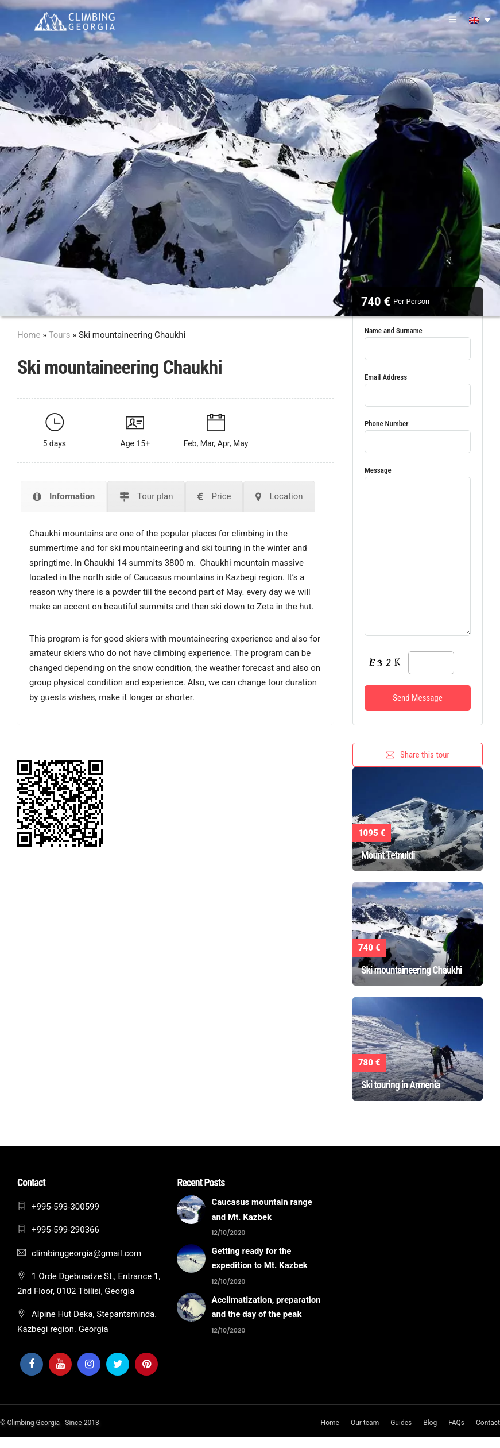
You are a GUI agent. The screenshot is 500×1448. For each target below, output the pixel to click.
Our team (365, 1423)
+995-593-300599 (65, 1207)
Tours (60, 335)
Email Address (418, 386)
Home (28, 335)
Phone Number (418, 432)
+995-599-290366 (65, 1230)
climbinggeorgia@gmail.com (86, 1253)
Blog (430, 1423)
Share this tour (417, 755)
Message (418, 552)
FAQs (456, 1423)
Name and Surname (418, 339)
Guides (401, 1423)
